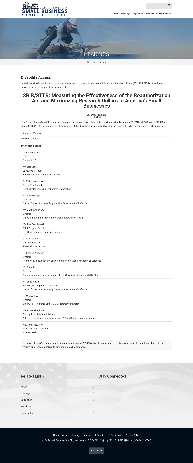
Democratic (165, 13)
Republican (151, 13)
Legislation (138, 13)
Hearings (125, 13)
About (116, 13)
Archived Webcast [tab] (32, 133)
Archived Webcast (30, 138)
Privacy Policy (133, 435)
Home (90, 62)
